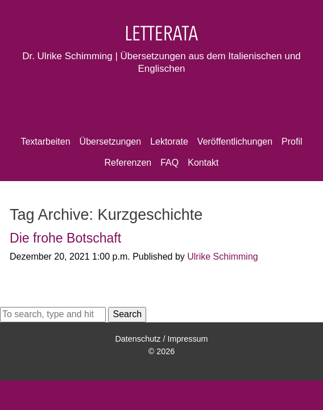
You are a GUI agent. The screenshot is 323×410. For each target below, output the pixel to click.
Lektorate (169, 141)
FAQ (169, 162)
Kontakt (203, 162)
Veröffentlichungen (234, 141)
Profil (291, 141)
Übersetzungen (111, 141)
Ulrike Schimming (222, 256)
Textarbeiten (45, 141)
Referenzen (128, 162)
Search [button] (127, 314)
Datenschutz (137, 338)
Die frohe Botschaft (65, 238)
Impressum (187, 338)
